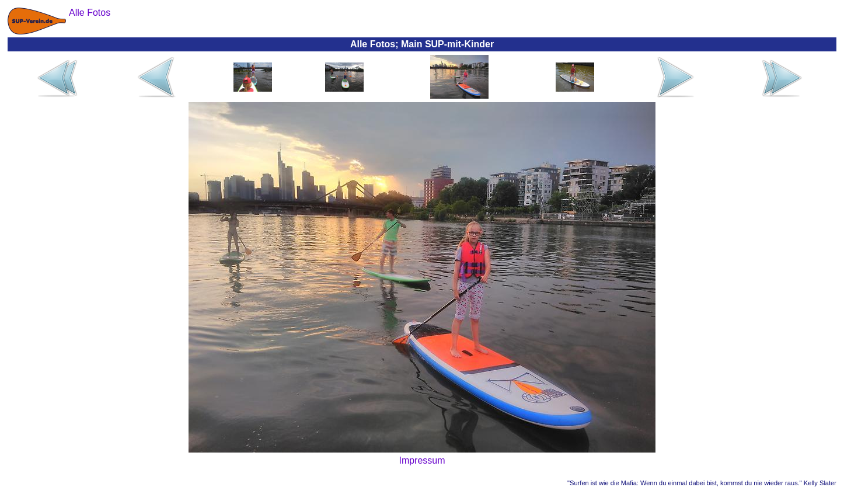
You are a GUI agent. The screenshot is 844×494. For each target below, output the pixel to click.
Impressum (422, 460)
